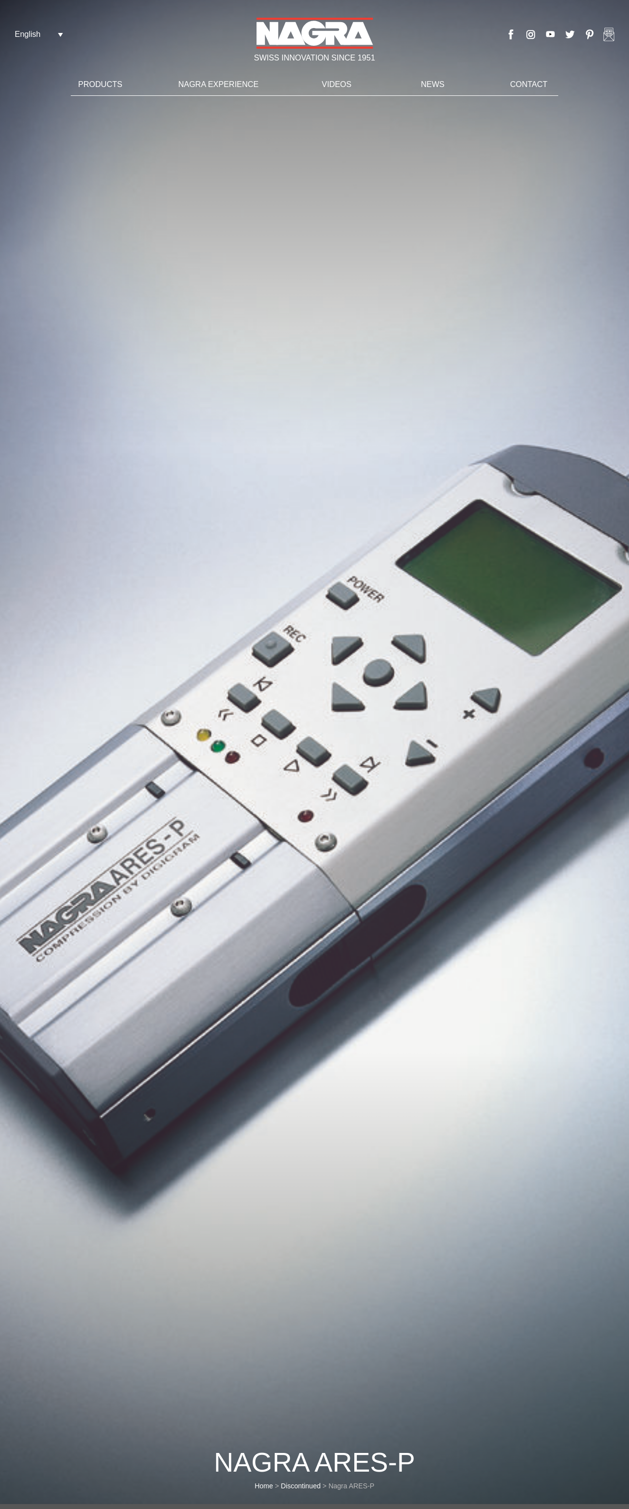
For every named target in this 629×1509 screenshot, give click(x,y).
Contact (528, 84)
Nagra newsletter (609, 34)
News (433, 84)
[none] (39, 34)
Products (100, 84)
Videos (336, 84)
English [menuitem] (27, 34)
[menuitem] (39, 34)
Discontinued (301, 1486)
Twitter (570, 34)
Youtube (550, 34)
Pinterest (589, 34)
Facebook (511, 34)
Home (264, 1486)
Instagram (530, 34)
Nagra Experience (218, 84)
